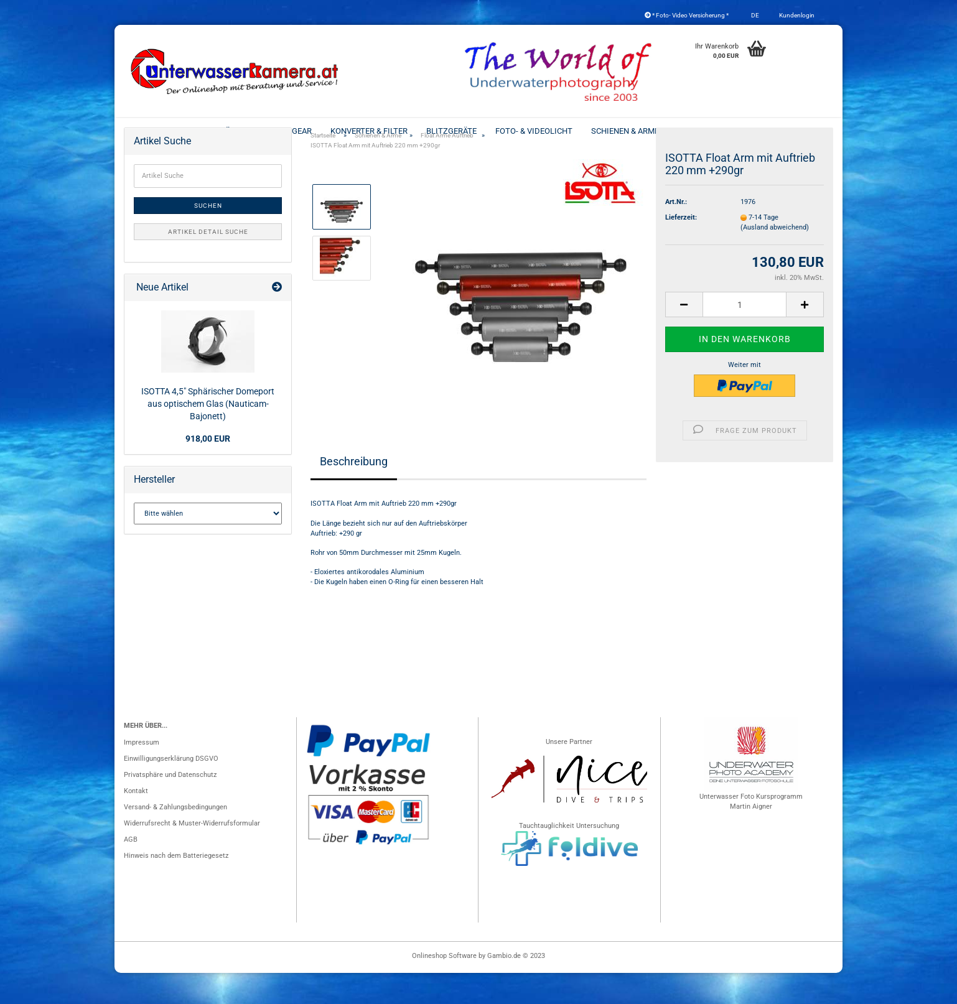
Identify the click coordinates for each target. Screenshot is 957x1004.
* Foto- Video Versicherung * (687, 15)
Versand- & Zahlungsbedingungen (175, 838)
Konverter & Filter (369, 131)
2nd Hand (697, 131)
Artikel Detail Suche (208, 262)
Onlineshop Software (444, 987)
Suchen (208, 236)
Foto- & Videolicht (533, 131)
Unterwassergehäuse (199, 131)
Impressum (141, 773)
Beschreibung (354, 492)
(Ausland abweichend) (774, 258)
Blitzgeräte (451, 131)
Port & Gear (287, 131)
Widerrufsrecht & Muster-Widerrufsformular (192, 854)
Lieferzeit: (681, 248)
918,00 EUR (207, 470)
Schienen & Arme (625, 131)
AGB (131, 871)
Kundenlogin (796, 15)
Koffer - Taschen (770, 131)
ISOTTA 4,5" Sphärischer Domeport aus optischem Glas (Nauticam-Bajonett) (207, 434)
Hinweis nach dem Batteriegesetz (176, 887)
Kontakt (136, 822)
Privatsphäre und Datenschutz (170, 806)
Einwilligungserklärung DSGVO (171, 790)
